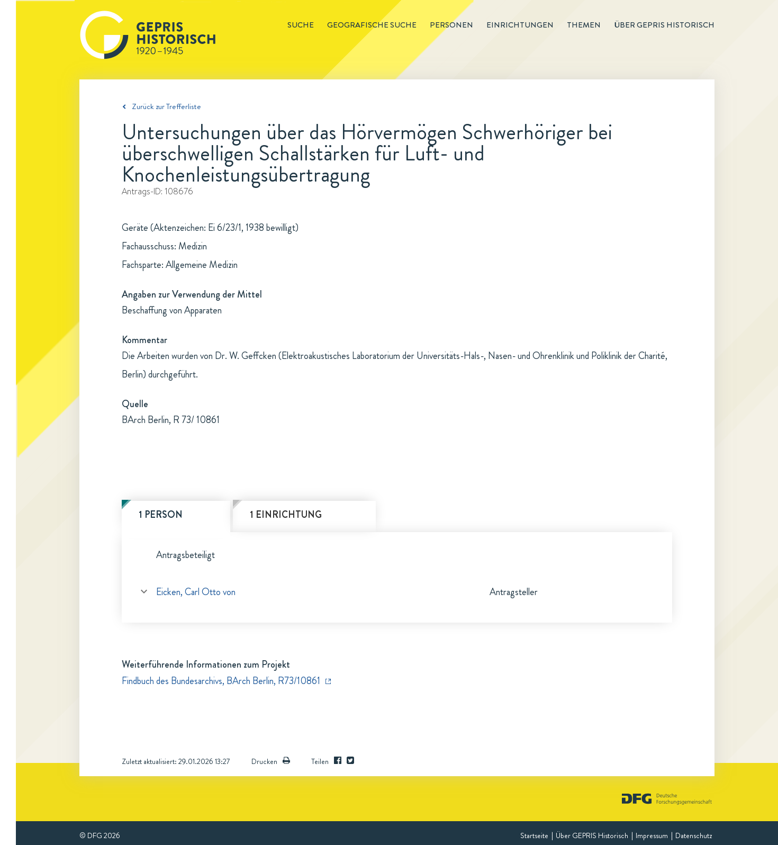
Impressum (652, 835)
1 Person (161, 515)
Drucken (270, 761)
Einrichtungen (520, 25)
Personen (451, 25)
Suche (300, 25)
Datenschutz (693, 835)
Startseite (534, 835)
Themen (584, 25)
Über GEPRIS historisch (664, 25)
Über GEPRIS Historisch (592, 835)
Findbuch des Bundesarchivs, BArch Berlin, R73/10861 (221, 681)
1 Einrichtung (286, 515)
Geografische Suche (372, 25)
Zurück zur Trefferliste (166, 106)
